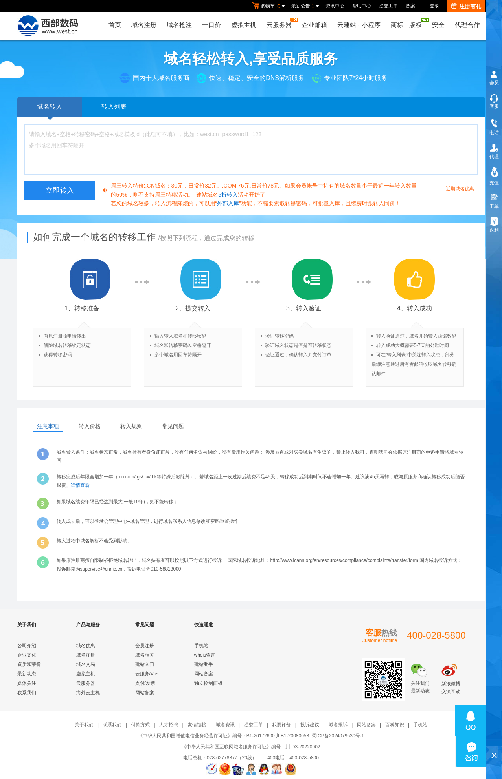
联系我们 (26, 692)
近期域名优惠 (460, 189)
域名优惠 (85, 645)
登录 (434, 6)
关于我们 (84, 725)
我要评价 (281, 725)
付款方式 (140, 725)
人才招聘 (168, 725)
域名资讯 (225, 725)
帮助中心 (361, 6)
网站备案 (144, 692)
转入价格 (90, 426)
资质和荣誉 (29, 664)
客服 (494, 106)
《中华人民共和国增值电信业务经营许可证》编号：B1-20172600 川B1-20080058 (223, 736)
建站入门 (144, 664)
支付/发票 (145, 683)
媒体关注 (26, 683)
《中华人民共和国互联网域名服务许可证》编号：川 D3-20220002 (251, 747)
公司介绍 (26, 645)
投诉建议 (309, 725)
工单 (494, 206)
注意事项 (48, 426)
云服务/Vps (147, 674)
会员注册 (144, 645)
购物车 (269, 6)
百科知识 (394, 725)
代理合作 (467, 25)
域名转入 (49, 110)
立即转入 (60, 190)
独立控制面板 (208, 683)
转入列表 (114, 106)
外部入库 (228, 203)
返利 (494, 230)
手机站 (201, 645)
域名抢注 (179, 25)
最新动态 (26, 674)
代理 (494, 156)
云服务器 (281, 23)
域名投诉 (338, 725)
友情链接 (197, 725)
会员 (494, 83)
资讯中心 (334, 6)
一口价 (211, 25)
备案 (410, 6)
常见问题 (173, 426)
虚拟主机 (243, 25)
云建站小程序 (359, 25)
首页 (114, 25)
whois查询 (205, 655)
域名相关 (144, 655)
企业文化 (26, 655)
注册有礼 (466, 6)
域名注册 (143, 25)
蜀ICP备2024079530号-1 (338, 736)
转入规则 (131, 426)
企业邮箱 (314, 25)
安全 (438, 25)
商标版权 (408, 23)
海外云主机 (88, 692)
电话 (494, 132)
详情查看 (80, 485)
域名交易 (85, 664)
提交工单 (388, 6)
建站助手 (203, 664)
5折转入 (228, 195)
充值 (494, 183)
